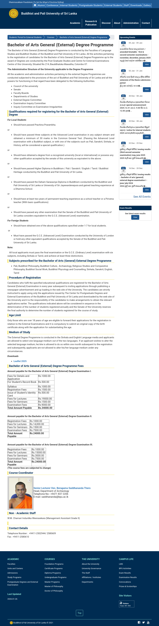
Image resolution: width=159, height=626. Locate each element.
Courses (50, 37)
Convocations (125, 582)
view (147, 64)
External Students (113, 5)
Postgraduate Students (91, 5)
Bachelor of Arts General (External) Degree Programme (83, 37)
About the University (90, 564)
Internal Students (68, 5)
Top (79, 613)
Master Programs (52, 582)
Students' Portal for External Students (25, 37)
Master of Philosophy (54, 586)
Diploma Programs (53, 573)
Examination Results (128, 577)
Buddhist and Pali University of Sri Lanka (49, 13)
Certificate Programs (54, 568)
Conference (52, 5)
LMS (121, 564)
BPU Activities (125, 568)
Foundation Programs (54, 564)
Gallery (147, 5)
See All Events (142, 196)
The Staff (86, 573)
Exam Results (125, 573)
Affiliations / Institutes (91, 577)
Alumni (41, 5)
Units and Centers (15, 568)
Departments (87, 582)
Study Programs (14, 577)
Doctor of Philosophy (54, 591)
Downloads (136, 5)
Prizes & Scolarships (128, 586)
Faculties (11, 564)
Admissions (13, 573)
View (135, 217)
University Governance (91, 568)
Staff (126, 5)
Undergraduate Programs (55, 577)
